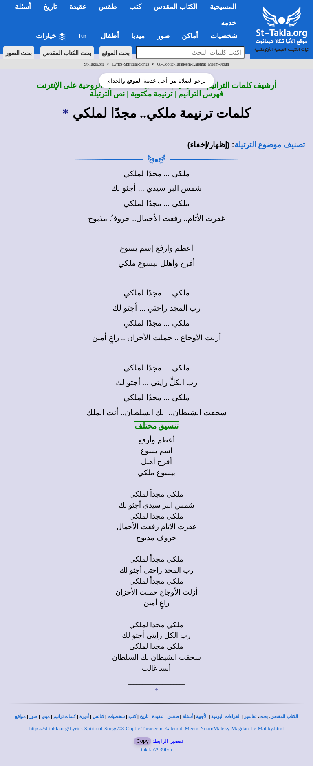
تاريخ (144, 716)
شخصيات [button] (226, 36)
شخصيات (116, 716)
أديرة (84, 716)
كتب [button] (135, 7)
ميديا (45, 716)
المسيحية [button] (223, 7)
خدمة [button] (228, 23)
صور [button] (163, 36)
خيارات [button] (51, 36)
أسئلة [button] (23, 7)
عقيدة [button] (77, 7)
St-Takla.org (94, 64)
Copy (142, 741)
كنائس (98, 716)
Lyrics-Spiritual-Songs (130, 64)
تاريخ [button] (50, 7)
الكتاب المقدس (284, 716)
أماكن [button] (190, 36)
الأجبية (201, 716)
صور (33, 716)
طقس (173, 716)
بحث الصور (19, 53)
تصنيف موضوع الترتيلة (269, 144)
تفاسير (250, 716)
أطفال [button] (110, 36)
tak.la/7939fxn (156, 749)
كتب (132, 716)
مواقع (20, 716)
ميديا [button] (138, 36)
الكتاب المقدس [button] (176, 7)
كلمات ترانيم (64, 716)
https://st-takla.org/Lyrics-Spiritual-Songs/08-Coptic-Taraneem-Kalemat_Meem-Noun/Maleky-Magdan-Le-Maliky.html (156, 728)
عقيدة (157, 716)
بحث (263, 716)
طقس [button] (108, 7)
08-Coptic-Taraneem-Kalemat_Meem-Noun (193, 64)
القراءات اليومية (225, 716)
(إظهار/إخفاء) (208, 144)
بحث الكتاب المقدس (67, 53)
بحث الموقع (116, 53)
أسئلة (188, 716)
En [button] (83, 36)
